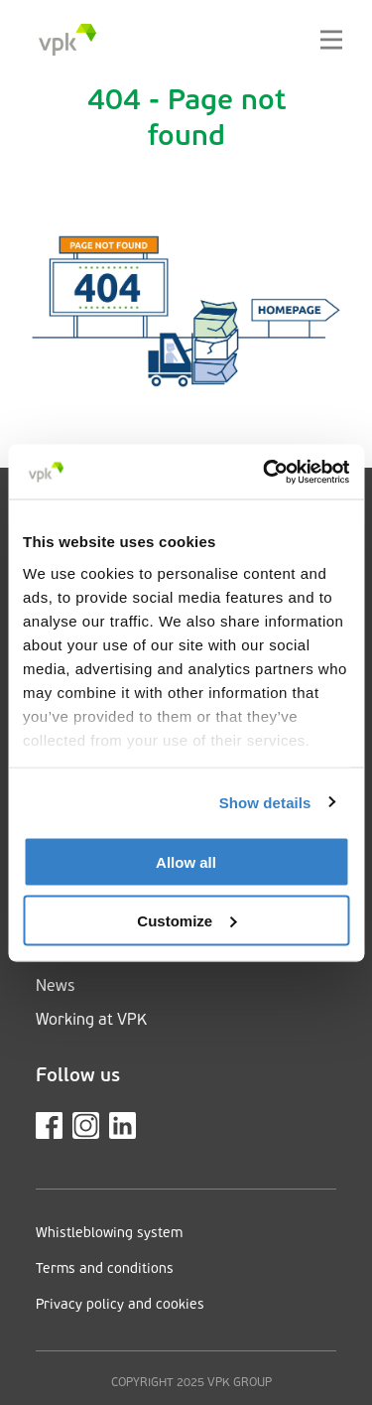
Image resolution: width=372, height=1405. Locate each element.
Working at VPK (91, 1021)
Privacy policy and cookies (120, 1305)
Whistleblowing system (109, 1233)
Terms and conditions (105, 1269)
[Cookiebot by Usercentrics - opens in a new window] (265, 472)
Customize (186, 920)
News (55, 987)
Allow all (186, 862)
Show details (265, 801)
